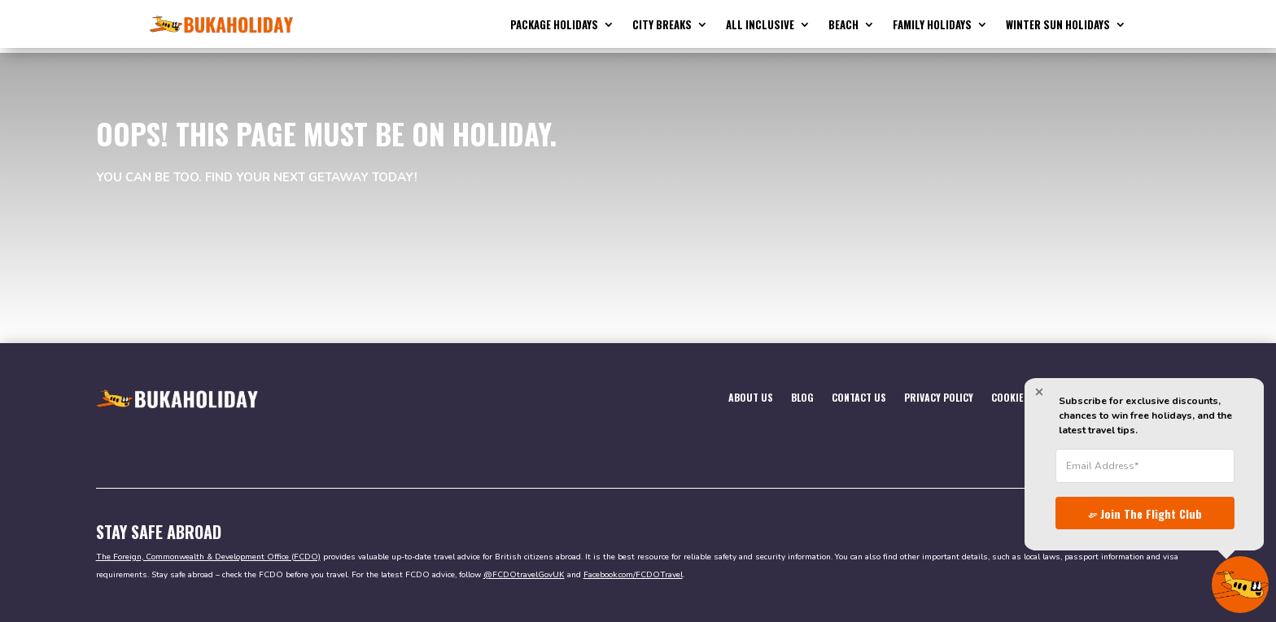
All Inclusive (760, 26)
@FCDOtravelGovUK (524, 570)
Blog (802, 392)
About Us (750, 392)
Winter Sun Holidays (1058, 26)
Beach (843, 26)
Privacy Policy (938, 392)
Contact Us (859, 392)
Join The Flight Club (1135, 510)
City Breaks (662, 26)
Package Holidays (554, 26)
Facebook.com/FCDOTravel (633, 570)
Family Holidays (932, 26)
